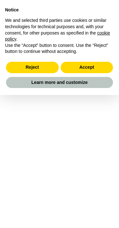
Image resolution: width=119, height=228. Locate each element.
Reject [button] (32, 67)
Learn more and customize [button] (59, 82)
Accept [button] (86, 67)
